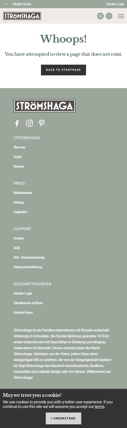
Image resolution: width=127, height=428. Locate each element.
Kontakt (19, 238)
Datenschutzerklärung (28, 267)
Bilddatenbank (23, 193)
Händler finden (21, 4)
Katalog (18, 202)
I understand (63, 418)
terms (99, 406)
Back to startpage (63, 69)
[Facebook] (17, 123)
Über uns (19, 147)
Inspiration (20, 212)
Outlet (17, 157)
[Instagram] (29, 123)
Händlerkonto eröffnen (28, 303)
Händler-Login (115, 4)
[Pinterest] (41, 123)
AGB (17, 248)
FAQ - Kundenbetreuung (29, 257)
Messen (19, 166)
